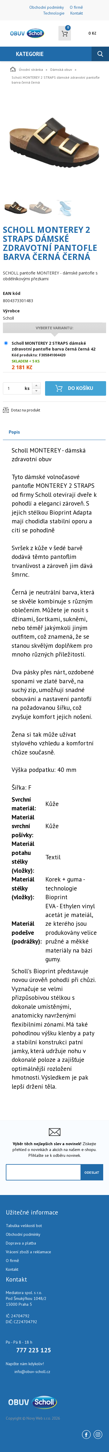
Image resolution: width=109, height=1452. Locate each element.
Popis (14, 432)
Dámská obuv (61, 69)
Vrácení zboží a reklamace (28, 1251)
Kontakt (76, 13)
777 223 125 (33, 1350)
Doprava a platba (21, 1243)
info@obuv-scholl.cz (32, 1371)
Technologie (54, 13)
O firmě (76, 7)
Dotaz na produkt (25, 410)
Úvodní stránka (26, 69)
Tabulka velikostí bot (24, 1225)
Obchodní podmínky (46, 7)
